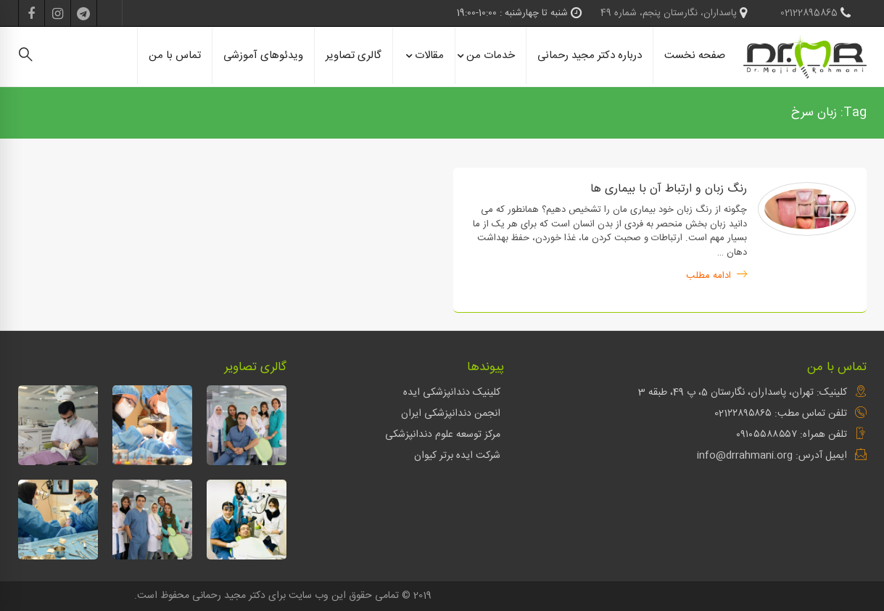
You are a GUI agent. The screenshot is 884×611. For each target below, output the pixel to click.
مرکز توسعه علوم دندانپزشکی (442, 434)
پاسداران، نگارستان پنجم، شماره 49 (673, 13)
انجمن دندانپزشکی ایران (450, 413)
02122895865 (815, 13)
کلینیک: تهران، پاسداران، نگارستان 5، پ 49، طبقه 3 (742, 392)
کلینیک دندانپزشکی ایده (451, 392)
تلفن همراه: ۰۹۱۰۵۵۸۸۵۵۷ (791, 434)
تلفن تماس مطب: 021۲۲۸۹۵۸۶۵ (780, 413)
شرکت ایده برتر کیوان (457, 455)
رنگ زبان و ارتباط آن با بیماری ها (668, 189)
